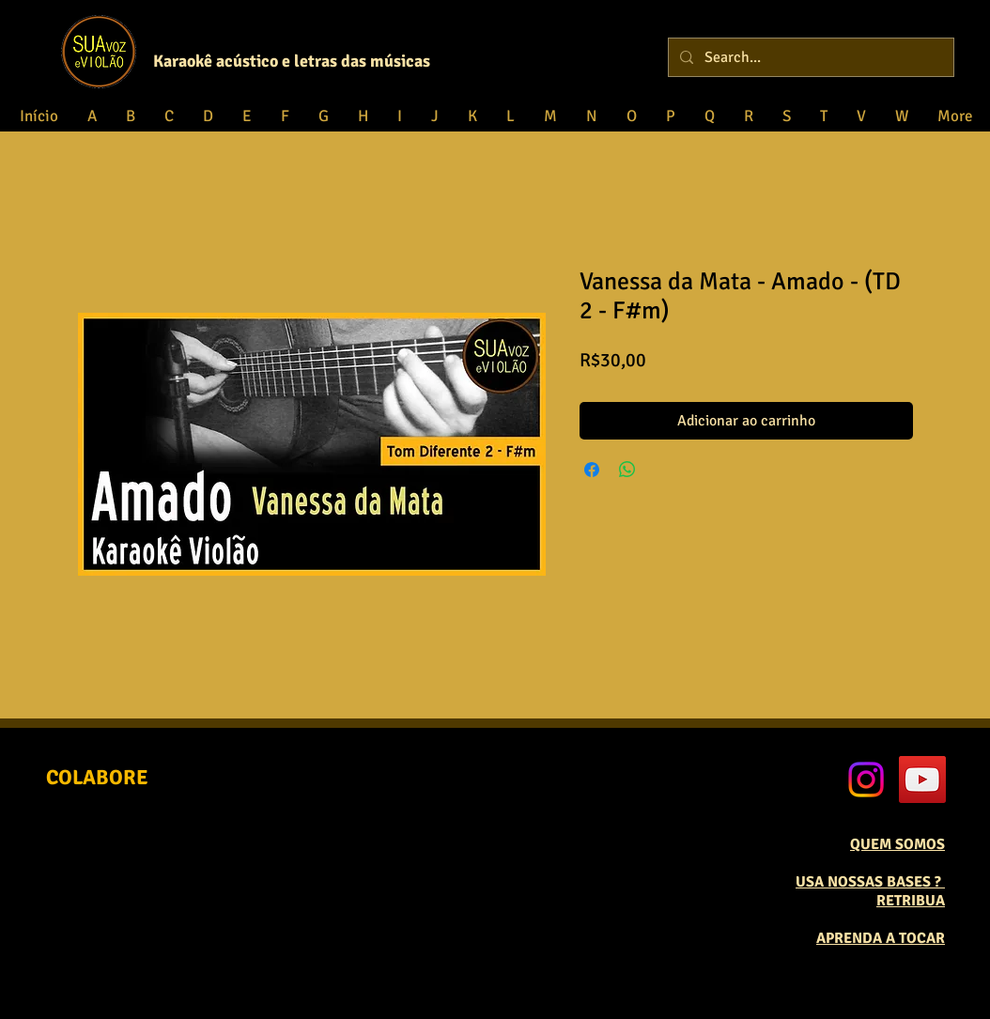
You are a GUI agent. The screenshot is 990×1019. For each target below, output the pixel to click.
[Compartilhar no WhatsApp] (627, 469)
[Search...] (809, 57)
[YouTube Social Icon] (922, 779)
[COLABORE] (97, 778)
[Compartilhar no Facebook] (591, 469)
